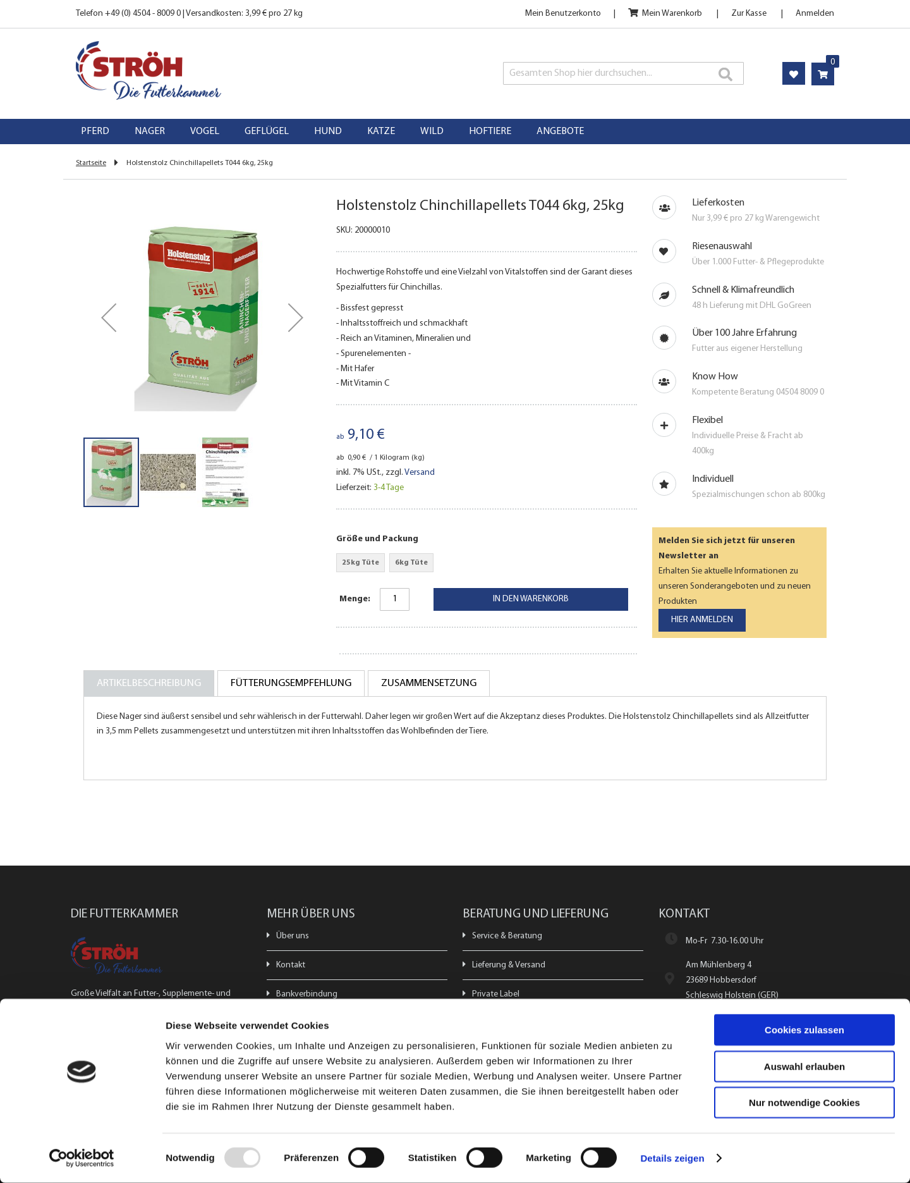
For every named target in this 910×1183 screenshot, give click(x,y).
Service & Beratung (507, 936)
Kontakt (290, 965)
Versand (419, 472)
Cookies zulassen (804, 1029)
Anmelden (815, 13)
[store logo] (226, 70)
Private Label (495, 994)
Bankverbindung (306, 994)
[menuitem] (95, 131)
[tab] (148, 683)
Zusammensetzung (428, 683)
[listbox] (486, 564)
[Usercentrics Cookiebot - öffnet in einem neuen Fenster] (82, 1158)
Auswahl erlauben (804, 1066)
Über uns (292, 936)
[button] (108, 317)
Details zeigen (672, 1158)
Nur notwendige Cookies (804, 1102)
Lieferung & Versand (508, 965)
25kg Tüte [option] (360, 563)
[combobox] (623, 73)
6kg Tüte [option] (411, 563)
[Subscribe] (702, 620)
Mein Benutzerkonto (563, 13)
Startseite (91, 163)
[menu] (455, 131)
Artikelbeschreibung (149, 683)
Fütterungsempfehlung (291, 683)
